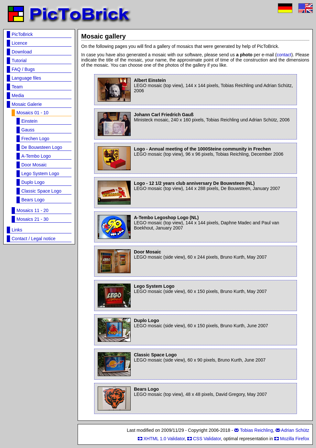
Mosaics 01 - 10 (32, 112)
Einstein (29, 121)
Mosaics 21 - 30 (32, 219)
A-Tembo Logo (36, 156)
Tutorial (19, 60)
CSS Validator (207, 438)
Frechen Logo (35, 138)
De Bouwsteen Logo (41, 147)
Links (17, 229)
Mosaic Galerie (27, 104)
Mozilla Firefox (294, 438)
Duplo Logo (33, 182)
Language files (26, 78)
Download (22, 51)
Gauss (27, 129)
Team (17, 86)
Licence (19, 43)
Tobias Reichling (256, 430)
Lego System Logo (40, 173)
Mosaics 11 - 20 (32, 210)
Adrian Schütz (295, 430)
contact (284, 54)
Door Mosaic (34, 164)
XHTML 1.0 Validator (164, 438)
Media (18, 95)
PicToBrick (22, 34)
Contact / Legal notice (33, 238)
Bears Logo (33, 199)
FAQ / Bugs (23, 69)
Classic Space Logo (41, 191)
